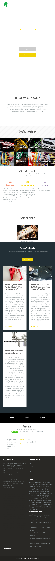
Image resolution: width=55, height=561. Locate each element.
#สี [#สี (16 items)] (47, 491)
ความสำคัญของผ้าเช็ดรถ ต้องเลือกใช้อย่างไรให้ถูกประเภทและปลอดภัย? (13, 287)
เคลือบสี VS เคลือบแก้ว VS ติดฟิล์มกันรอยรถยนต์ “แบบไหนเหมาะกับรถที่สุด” (40, 287)
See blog (27, 259)
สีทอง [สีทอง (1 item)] (45, 500)
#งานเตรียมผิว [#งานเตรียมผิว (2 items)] (40, 484)
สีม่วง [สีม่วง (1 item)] (42, 504)
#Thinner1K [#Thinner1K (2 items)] (38, 482)
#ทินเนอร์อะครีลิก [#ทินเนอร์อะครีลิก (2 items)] (41, 488)
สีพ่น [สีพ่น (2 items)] (33, 502)
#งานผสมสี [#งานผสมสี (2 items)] (32, 484)
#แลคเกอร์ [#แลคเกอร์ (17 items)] (33, 498)
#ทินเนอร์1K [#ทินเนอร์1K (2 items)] (33, 486)
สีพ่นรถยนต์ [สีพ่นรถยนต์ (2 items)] (39, 502)
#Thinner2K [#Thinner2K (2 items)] (46, 482)
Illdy (20, 558)
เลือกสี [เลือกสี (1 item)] (36, 509)
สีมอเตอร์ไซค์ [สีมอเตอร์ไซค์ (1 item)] (35, 504)
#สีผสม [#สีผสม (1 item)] (39, 493)
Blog (31, 471)
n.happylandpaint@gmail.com (34, 441)
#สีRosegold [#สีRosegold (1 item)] (32, 493)
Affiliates (32, 469)
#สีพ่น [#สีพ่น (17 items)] (33, 495)
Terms (31, 466)
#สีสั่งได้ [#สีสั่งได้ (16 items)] (40, 497)
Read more (9, 326)
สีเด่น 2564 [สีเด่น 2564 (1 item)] (44, 506)
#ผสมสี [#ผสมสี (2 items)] (36, 489)
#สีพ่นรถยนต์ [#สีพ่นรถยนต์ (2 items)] (41, 495)
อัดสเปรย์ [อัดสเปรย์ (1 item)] (47, 507)
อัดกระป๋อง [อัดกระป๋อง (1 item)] (39, 507)
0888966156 (40, 431)
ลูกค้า (27, 49)
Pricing (31, 463)
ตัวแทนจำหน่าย (27, 54)
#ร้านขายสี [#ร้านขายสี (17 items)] (32, 491)
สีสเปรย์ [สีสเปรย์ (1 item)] (47, 504)
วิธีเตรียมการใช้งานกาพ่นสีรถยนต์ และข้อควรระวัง (14, 352)
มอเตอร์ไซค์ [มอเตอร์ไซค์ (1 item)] (38, 500)
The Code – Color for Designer (27, 241)
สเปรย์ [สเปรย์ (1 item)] (33, 507)
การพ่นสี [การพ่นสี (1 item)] (40, 498)
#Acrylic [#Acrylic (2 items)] (31, 482)
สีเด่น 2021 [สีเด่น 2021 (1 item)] (36, 506)
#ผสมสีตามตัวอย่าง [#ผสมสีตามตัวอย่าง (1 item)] (45, 489)
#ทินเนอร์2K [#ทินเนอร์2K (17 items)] (42, 486)
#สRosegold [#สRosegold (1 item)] (40, 491)
